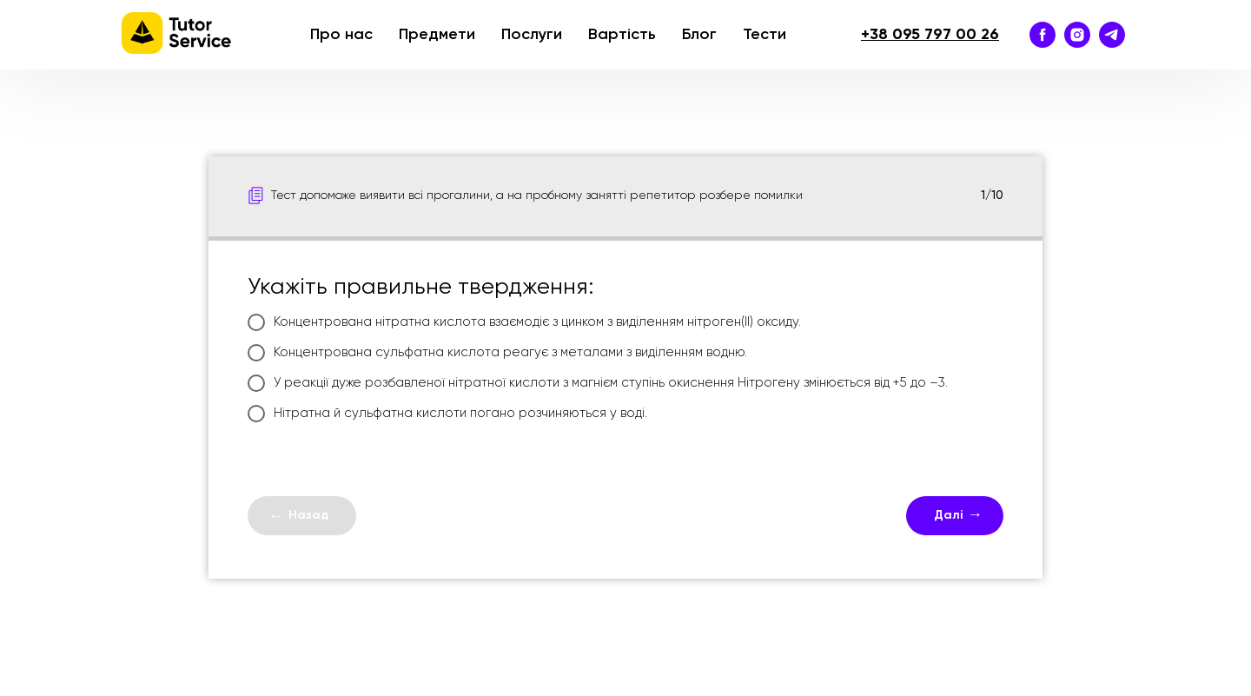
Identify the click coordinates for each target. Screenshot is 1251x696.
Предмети (437, 35)
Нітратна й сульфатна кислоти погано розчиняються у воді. (447, 413)
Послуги (531, 35)
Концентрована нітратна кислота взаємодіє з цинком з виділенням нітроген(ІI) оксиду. (524, 322)
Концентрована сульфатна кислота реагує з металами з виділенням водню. (497, 352)
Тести (764, 35)
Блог (699, 35)
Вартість (622, 35)
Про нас (341, 35)
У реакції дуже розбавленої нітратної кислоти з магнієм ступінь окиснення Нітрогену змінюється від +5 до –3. (598, 383)
